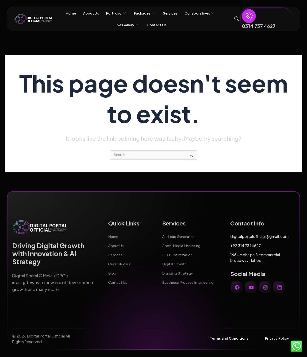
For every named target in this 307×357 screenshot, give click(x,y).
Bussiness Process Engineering (190, 280)
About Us (87, 13)
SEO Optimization (178, 252)
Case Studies (120, 262)
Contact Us (157, 24)
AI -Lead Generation (180, 234)
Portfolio (114, 13)
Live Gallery (125, 25)
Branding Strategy (179, 271)
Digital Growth (175, 262)
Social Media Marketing (183, 243)
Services (172, 13)
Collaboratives (203, 13)
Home (66, 13)
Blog (112, 271)
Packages (144, 13)
